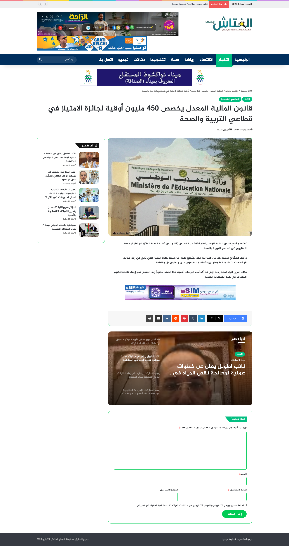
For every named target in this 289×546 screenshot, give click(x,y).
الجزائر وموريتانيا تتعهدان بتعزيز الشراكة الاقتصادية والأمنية (62, 211)
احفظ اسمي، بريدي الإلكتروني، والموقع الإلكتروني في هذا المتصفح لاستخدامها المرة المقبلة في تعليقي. (190, 506)
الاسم (243, 474)
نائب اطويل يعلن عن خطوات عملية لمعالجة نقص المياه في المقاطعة (209, 369)
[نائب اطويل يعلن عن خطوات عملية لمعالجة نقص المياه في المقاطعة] (89, 160)
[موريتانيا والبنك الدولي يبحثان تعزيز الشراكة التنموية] (89, 230)
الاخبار (224, 59)
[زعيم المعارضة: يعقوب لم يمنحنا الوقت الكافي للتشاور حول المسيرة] (89, 177)
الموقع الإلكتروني (169, 490)
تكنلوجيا (158, 59)
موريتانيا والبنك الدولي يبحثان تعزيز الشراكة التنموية (59, 227)
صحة (175, 59)
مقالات (139, 59)
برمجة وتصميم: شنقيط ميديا (237, 539)
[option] (180, 368)
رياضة (189, 59)
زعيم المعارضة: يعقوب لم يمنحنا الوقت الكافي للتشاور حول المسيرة (60, 176)
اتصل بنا (105, 59)
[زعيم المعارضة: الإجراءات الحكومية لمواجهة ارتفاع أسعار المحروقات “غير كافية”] (89, 195)
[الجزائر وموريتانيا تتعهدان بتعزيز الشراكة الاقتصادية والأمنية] (89, 213)
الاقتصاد (206, 59)
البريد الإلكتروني (237, 490)
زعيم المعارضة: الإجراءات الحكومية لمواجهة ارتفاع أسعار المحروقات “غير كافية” (60, 194)
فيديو (123, 59)
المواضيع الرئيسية (230, 99)
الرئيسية (242, 59)
